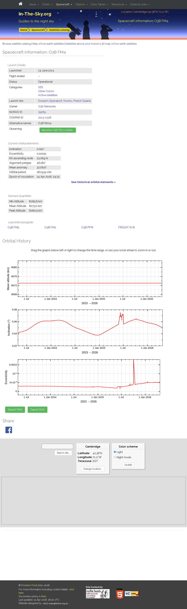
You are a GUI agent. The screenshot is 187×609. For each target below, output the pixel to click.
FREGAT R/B (126, 227)
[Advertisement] (93, 501)
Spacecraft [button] (63, 4)
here (43, 596)
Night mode (122, 457)
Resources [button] (118, 4)
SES (40, 87)
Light (118, 452)
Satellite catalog (59, 30)
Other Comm (46, 91)
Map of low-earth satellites (48, 43)
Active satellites (47, 95)
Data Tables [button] (98, 4)
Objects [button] (80, 4)
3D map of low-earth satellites (119, 43)
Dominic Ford (29, 585)
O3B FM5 (13, 227)
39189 (42, 112)
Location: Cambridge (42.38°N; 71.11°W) (144, 11)
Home (23, 30)
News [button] (33, 4)
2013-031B (44, 117)
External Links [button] (139, 4)
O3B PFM (87, 227)
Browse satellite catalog (16, 43)
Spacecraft (38, 30)
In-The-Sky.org (35, 14)
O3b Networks (47, 106)
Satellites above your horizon (83, 43)
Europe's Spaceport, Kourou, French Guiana (64, 100)
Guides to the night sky (36, 21)
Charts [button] (46, 4)
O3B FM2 (50, 227)
